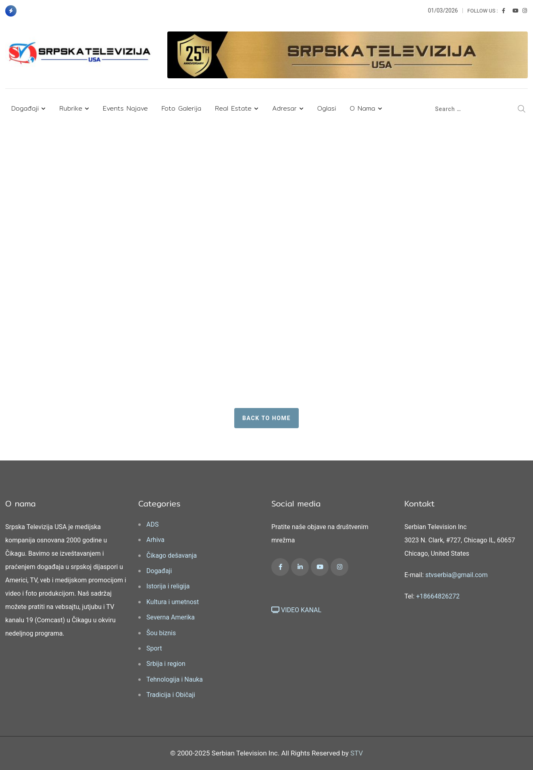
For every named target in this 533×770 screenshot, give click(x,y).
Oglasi (326, 108)
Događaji (25, 108)
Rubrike (70, 108)
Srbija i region (165, 663)
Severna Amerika (170, 617)
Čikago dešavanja (171, 555)
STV (356, 753)
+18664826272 (438, 596)
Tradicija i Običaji (170, 695)
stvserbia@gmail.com (456, 575)
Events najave (125, 108)
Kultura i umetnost (172, 602)
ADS (152, 524)
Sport (154, 648)
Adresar (284, 108)
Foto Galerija (182, 108)
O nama (362, 108)
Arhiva (155, 540)
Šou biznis (161, 633)
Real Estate (233, 108)
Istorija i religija (167, 586)
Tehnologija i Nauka (174, 679)
